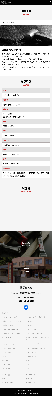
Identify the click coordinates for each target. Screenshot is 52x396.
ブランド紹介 (6, 375)
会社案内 (29, 378)
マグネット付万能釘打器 (35, 333)
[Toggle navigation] (51, 3)
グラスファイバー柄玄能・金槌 (37, 317)
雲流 (29, 369)
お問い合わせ (31, 382)
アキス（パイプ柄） (34, 344)
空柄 (29, 360)
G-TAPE (5, 360)
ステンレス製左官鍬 (9, 348)
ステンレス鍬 (7, 352)
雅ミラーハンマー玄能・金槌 (12, 321)
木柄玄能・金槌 (8, 325)
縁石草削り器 (32, 352)
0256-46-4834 (8, 126)
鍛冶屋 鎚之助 (32, 356)
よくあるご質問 (7, 382)
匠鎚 (4, 356)
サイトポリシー (32, 391)
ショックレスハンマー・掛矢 (12, 333)
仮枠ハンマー (32, 321)
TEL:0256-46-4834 (26, 297)
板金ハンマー (32, 325)
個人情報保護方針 (21, 391)
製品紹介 (5, 313)
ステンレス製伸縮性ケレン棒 (36, 348)
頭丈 (29, 365)
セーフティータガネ (9, 344)
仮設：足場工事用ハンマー (11, 329)
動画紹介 (5, 378)
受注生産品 (6, 365)
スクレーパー (7, 337)
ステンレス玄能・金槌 (10, 317)
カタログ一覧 (31, 375)
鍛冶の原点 (6, 369)
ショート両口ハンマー (34, 329)
